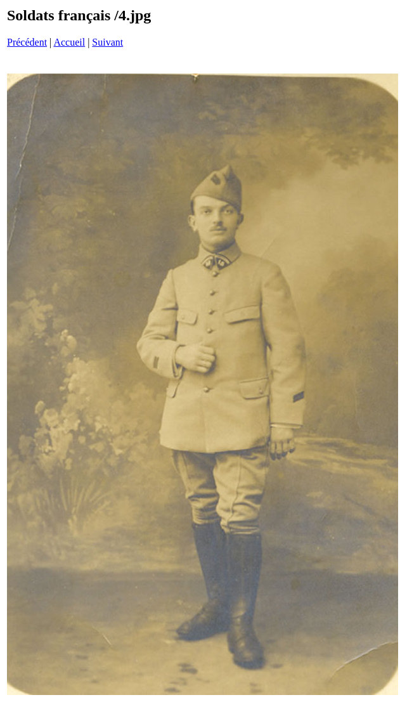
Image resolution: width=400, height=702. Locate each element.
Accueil (69, 42)
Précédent (27, 42)
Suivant (107, 42)
